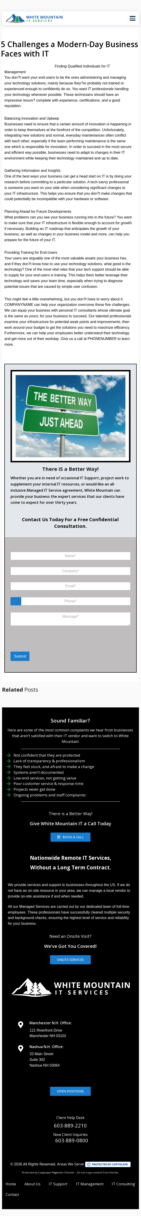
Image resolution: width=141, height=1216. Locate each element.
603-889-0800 (71, 1140)
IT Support (58, 1183)
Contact (12, 1194)
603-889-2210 (70, 1125)
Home (11, 1183)
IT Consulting (123, 1183)
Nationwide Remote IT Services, (70, 857)
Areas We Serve (70, 1164)
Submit (20, 656)
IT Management (90, 1183)
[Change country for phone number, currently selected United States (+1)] (16, 601)
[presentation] (34, 645)
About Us (32, 1183)
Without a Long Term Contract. (70, 867)
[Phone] (70, 601)
